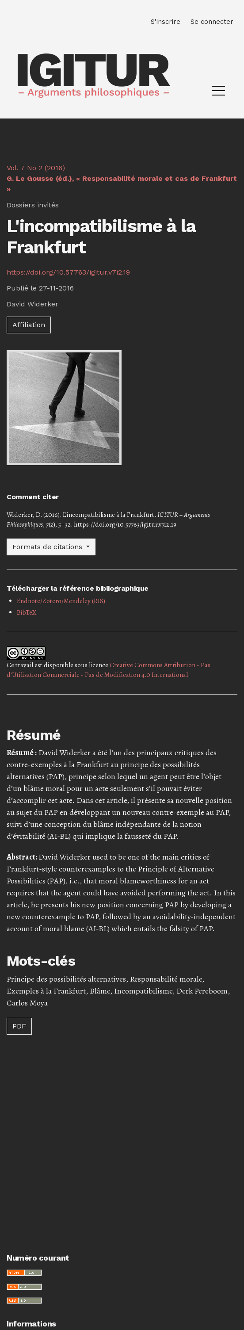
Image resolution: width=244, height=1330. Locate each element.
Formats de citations (48, 547)
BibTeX (27, 612)
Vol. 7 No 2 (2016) (122, 178)
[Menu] (218, 93)
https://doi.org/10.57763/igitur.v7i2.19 (68, 272)
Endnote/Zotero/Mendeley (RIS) (61, 600)
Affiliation (28, 325)
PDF (19, 1026)
